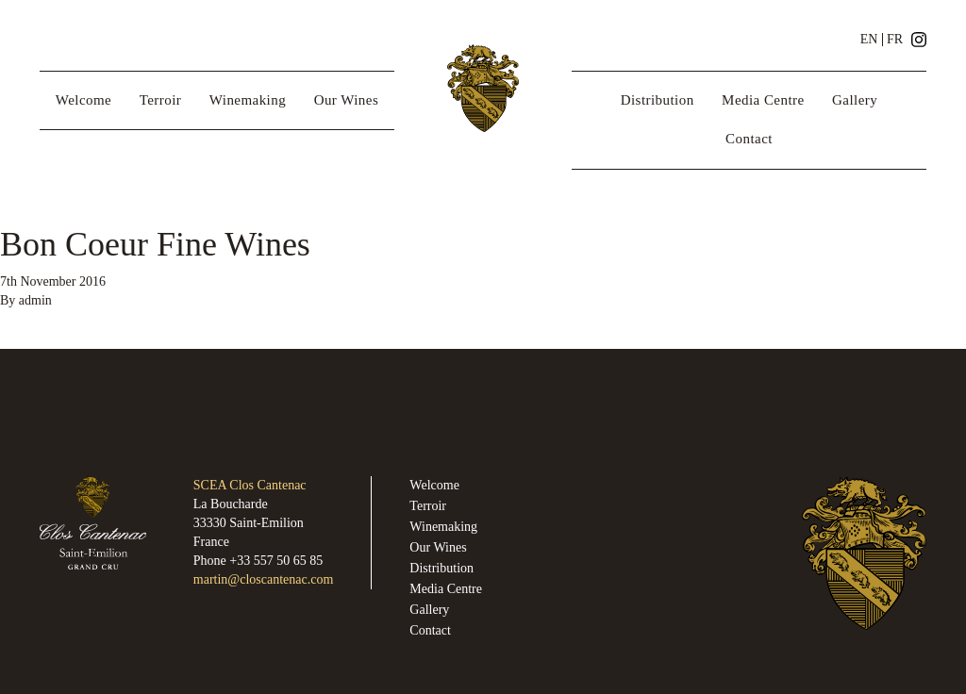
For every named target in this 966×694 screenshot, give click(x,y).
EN (869, 39)
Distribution (657, 99)
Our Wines (346, 99)
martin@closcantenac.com (263, 579)
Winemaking (247, 99)
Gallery (854, 99)
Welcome (83, 99)
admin (35, 300)
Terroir (161, 99)
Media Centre (763, 99)
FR (895, 39)
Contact (749, 138)
